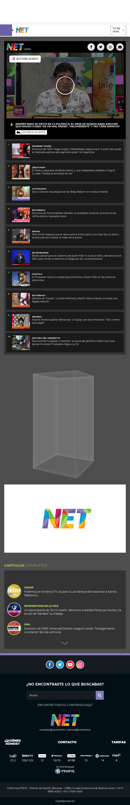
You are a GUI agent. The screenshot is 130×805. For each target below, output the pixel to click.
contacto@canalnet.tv (52, 729)
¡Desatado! (38, 167)
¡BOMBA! (37, 316)
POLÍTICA (37, 274)
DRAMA (36, 231)
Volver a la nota (33, 132)
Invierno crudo (41, 146)
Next (65, 643)
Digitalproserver (65, 801)
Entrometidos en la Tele (41, 606)
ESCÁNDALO (38, 210)
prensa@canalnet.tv (79, 729)
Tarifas (119, 742)
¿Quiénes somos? (12, 742)
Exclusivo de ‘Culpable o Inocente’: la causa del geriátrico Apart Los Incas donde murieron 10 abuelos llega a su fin (73, 342)
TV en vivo (118, 30)
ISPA (27, 625)
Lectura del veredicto (46, 338)
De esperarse (40, 252)
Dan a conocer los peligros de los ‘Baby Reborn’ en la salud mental (70, 191)
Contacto (66, 742)
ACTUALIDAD (39, 188)
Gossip (28, 588)
